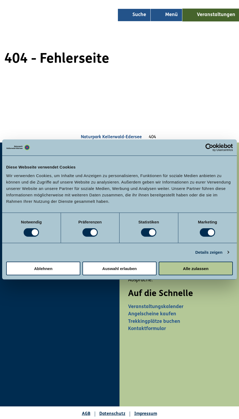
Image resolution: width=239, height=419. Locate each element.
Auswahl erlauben (119, 268)
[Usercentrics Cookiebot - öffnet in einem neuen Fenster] (209, 148)
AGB (86, 414)
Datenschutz (112, 414)
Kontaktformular (147, 328)
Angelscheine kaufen (152, 314)
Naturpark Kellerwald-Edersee (111, 137)
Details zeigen (208, 252)
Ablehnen (43, 268)
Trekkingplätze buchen (154, 321)
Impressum (145, 414)
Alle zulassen (195, 268)
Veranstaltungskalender (155, 306)
